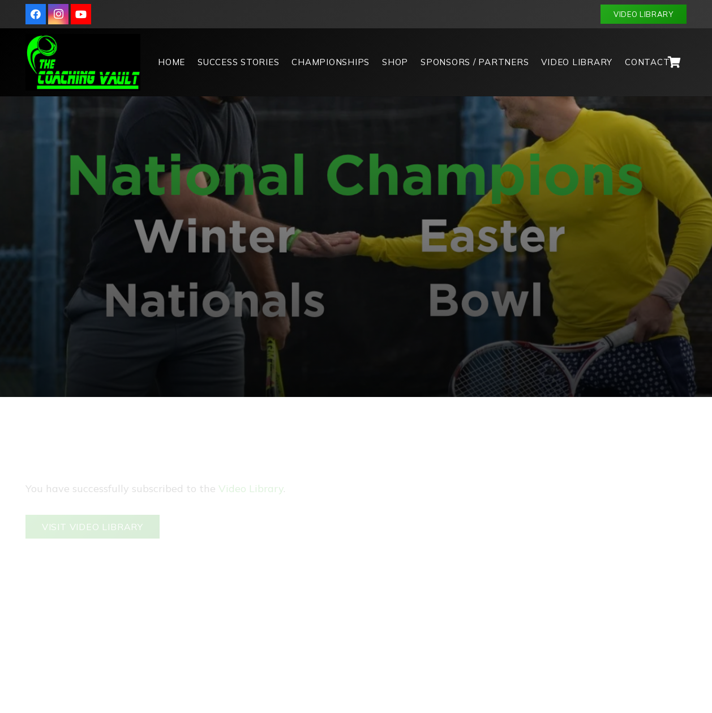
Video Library (251, 445)
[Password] (588, 528)
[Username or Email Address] (588, 489)
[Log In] (522, 564)
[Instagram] (58, 14)
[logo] (82, 62)
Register (580, 564)
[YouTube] (81, 14)
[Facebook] (35, 14)
